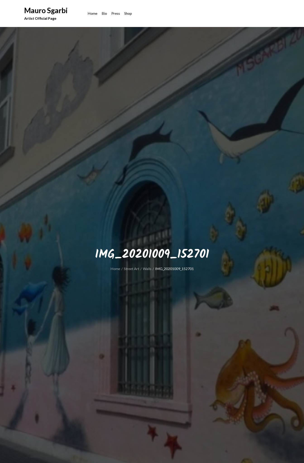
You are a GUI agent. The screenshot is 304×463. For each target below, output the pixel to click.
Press (115, 14)
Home (92, 14)
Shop (128, 14)
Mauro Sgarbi (46, 10)
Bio (104, 14)
